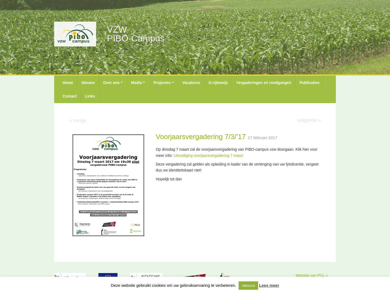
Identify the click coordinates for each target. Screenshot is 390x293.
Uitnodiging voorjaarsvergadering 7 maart (208, 155)
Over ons (111, 82)
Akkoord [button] (248, 286)
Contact (70, 96)
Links (90, 96)
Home (68, 82)
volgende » (309, 120)
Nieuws (88, 82)
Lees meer (269, 285)
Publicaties (310, 82)
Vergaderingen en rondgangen (263, 82)
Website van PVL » (312, 275)
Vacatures (191, 82)
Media (136, 82)
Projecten (162, 82)
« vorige (77, 120)
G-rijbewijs (218, 82)
